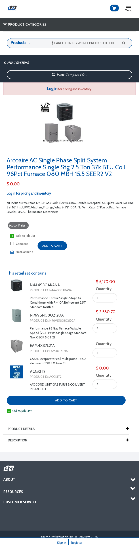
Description (20, 440)
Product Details (23, 429)
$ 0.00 (13, 184)
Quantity (102, 288)
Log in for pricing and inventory (29, 193)
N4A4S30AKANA (45, 285)
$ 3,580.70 (106, 311)
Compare (19, 244)
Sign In (61, 543)
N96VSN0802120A (47, 315)
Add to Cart (52, 245)
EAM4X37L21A (42, 345)
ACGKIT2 (37, 371)
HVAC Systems (16, 63)
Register (76, 543)
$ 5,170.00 (105, 281)
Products (18, 42)
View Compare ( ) (70, 75)
